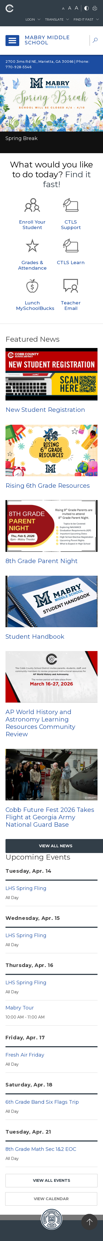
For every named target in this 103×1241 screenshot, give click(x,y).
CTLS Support (71, 224)
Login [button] (30, 19)
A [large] (76, 8)
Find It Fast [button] (83, 19)
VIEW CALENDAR (51, 1198)
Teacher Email (71, 305)
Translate (54, 19)
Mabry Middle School (47, 40)
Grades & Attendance (32, 265)
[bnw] (86, 8)
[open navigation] (12, 40)
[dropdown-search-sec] (95, 41)
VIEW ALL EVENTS (51, 1180)
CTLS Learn (71, 262)
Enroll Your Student (32, 224)
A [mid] (69, 8)
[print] (95, 8)
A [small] (63, 8)
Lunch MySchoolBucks (35, 305)
